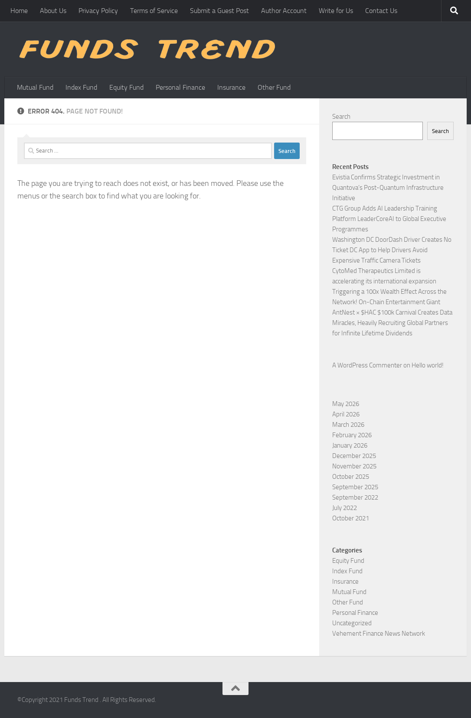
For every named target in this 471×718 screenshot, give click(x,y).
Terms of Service (154, 10)
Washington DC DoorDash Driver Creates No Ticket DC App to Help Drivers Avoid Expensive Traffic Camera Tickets (391, 250)
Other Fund (274, 87)
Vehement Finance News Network (378, 633)
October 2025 (350, 477)
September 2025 (355, 487)
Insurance (231, 87)
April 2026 (346, 414)
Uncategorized (352, 623)
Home (19, 10)
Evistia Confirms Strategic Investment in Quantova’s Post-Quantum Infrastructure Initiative (388, 187)
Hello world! (428, 365)
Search (341, 116)
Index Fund (81, 87)
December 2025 (354, 456)
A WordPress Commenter (367, 365)
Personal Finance (180, 87)
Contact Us (381, 10)
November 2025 (354, 466)
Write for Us (336, 10)
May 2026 (345, 404)
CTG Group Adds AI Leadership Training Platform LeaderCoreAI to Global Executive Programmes (389, 219)
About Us (53, 10)
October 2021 (350, 518)
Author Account (284, 10)
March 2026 (348, 425)
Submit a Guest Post (219, 10)
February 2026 (352, 435)
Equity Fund (126, 87)
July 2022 (344, 508)
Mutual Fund (35, 87)
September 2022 (355, 497)
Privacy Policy (98, 10)
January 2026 (349, 445)
